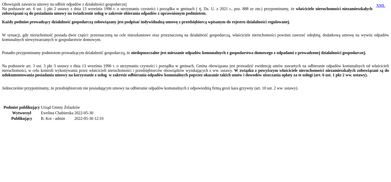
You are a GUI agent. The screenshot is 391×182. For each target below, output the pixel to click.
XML (380, 5)
